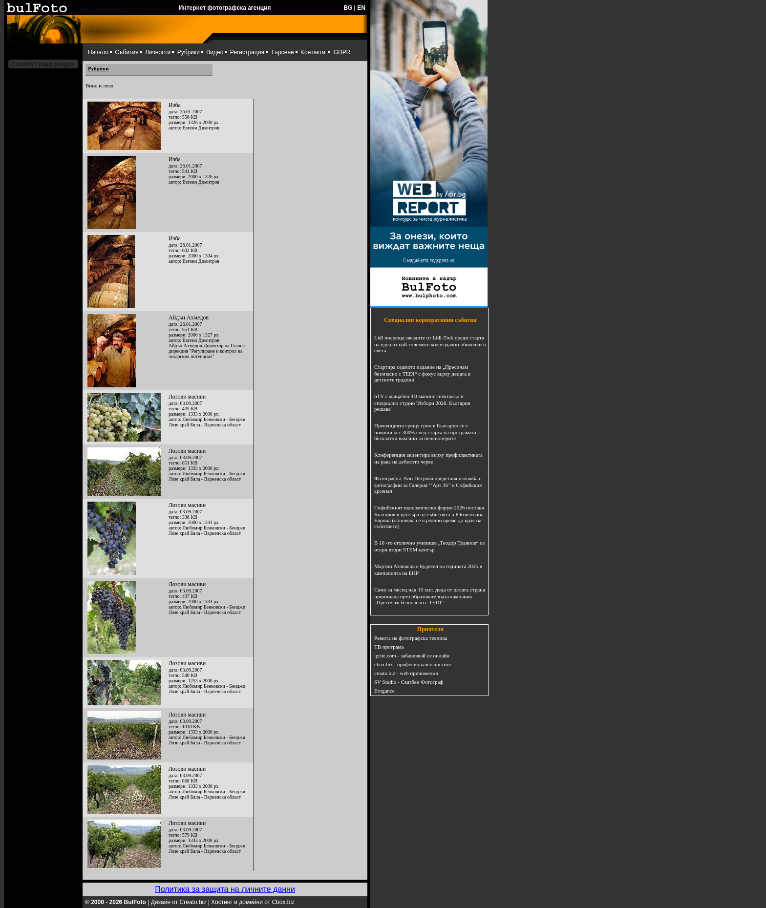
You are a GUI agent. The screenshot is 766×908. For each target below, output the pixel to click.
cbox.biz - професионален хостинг (413, 664)
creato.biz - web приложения (406, 673)
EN (361, 7)
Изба (175, 105)
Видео (214, 52)
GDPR (342, 52)
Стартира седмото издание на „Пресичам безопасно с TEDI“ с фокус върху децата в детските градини (422, 373)
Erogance (384, 691)
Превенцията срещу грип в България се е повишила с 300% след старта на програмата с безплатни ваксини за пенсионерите (427, 431)
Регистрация (247, 52)
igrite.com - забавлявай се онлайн (411, 655)
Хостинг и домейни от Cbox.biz (253, 902)
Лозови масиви (187, 396)
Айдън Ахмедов (189, 317)
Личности (157, 52)
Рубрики (188, 52)
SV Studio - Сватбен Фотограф (409, 682)
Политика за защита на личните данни (225, 889)
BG (347, 7)
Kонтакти (312, 52)
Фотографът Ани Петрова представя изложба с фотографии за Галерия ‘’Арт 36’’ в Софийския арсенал (428, 484)
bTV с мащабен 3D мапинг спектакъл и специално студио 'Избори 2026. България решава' (422, 402)
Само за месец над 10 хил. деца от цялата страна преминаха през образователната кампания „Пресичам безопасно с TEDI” (429, 596)
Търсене (282, 52)
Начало (98, 52)
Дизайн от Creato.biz (179, 902)
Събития (126, 52)
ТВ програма (389, 647)
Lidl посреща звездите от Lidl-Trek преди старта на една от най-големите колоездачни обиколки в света (430, 344)
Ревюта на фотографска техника (410, 638)
